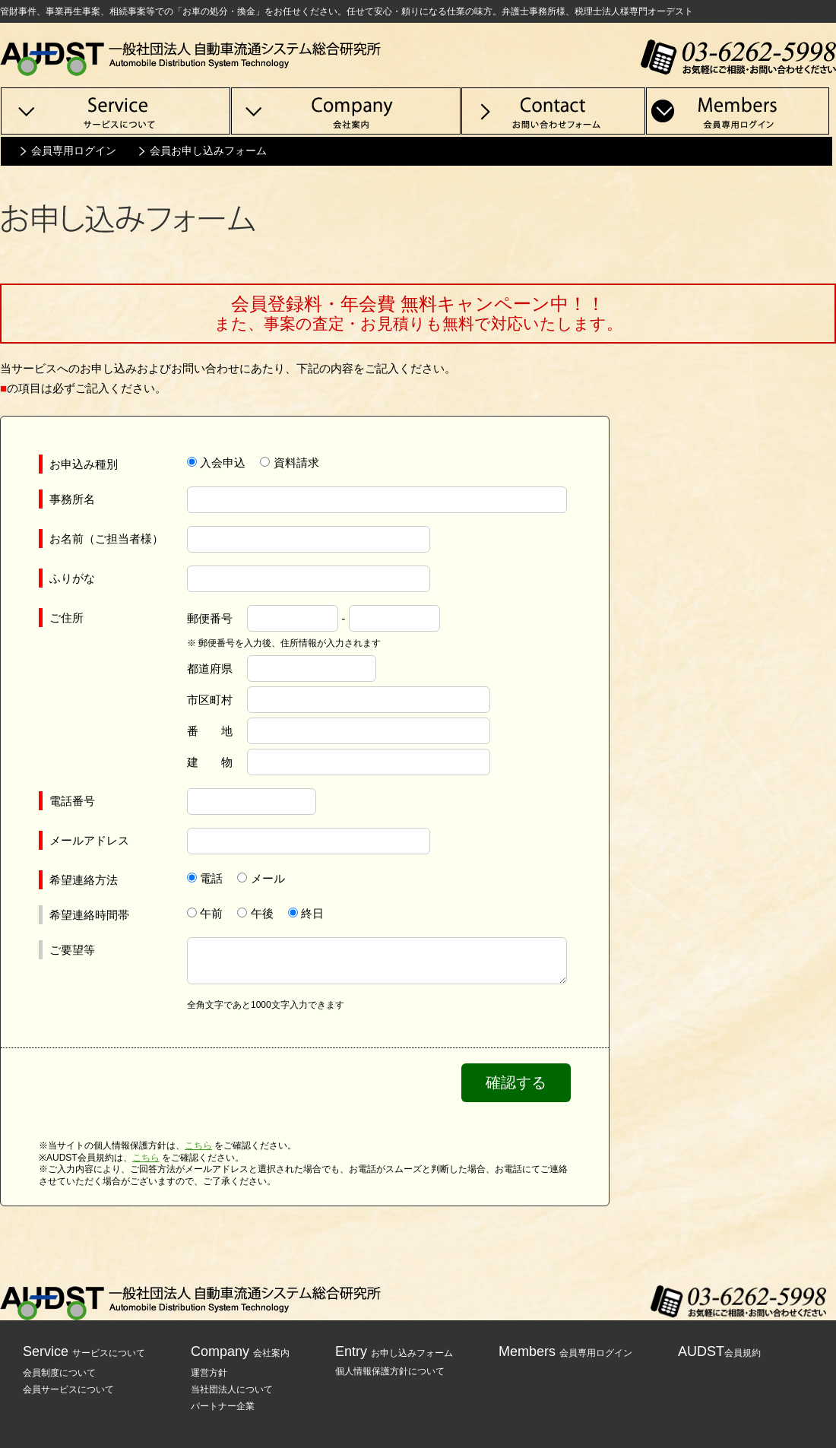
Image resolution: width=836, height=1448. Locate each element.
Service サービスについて (115, 111)
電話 (211, 878)
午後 (262, 913)
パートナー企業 (223, 1406)
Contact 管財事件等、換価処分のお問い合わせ (553, 111)
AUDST (719, 1351)
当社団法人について (232, 1389)
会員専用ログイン (73, 150)
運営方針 (209, 1372)
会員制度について (59, 1372)
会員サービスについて (68, 1389)
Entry (394, 1351)
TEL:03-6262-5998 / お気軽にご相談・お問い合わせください (738, 57)
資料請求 (296, 462)
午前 (211, 913)
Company (240, 1351)
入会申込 (222, 462)
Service (84, 1351)
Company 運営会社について (346, 111)
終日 (312, 913)
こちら (198, 1145)
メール (268, 878)
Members (565, 1351)
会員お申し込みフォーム (208, 150)
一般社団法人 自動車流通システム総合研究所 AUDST (190, 57)
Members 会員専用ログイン (738, 111)
